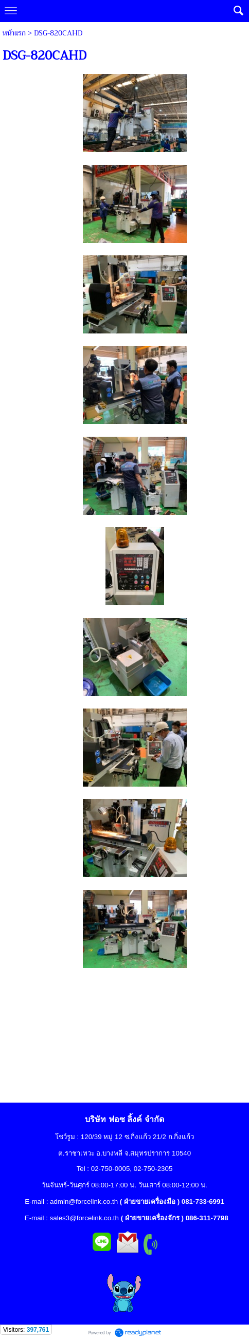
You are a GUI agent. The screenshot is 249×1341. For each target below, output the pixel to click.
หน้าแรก (14, 33)
